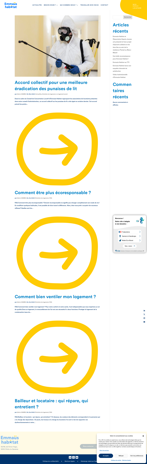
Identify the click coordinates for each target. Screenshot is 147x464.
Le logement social (62, 94)
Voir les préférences (136, 455)
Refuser (121, 455)
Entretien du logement (49, 94)
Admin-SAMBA (21, 94)
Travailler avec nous (89, 5)
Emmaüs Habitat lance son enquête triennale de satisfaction (122, 68)
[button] (143, 436)
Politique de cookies (116, 460)
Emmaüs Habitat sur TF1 (121, 62)
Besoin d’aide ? (50, 5)
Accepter (106, 455)
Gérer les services (104, 450)
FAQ (50, 198)
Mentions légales (126, 460)
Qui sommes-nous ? (68, 5)
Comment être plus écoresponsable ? (53, 193)
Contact (104, 5)
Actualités (37, 5)
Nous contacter (81, 446)
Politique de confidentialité (51, 461)
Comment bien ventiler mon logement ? (55, 297)
